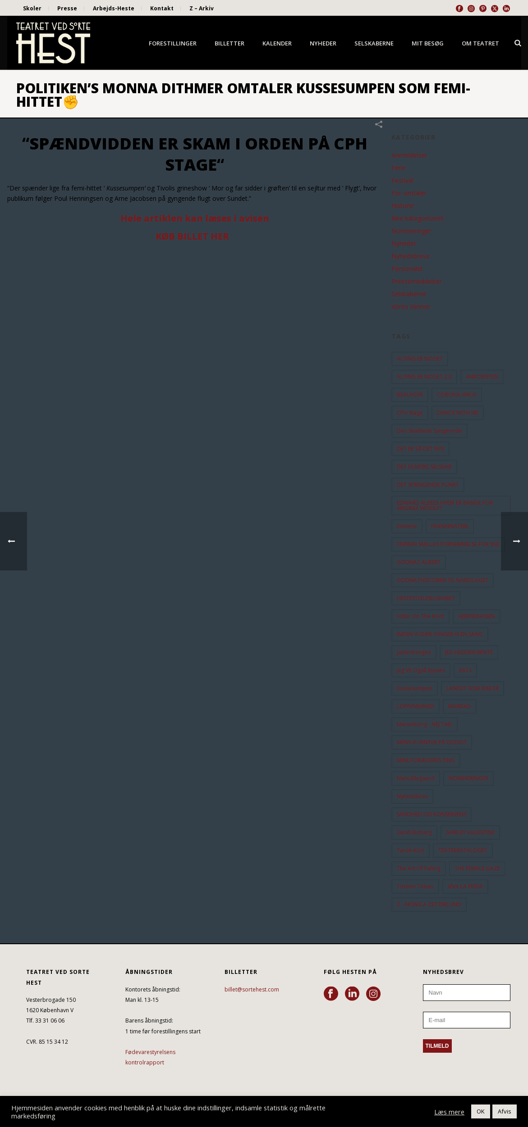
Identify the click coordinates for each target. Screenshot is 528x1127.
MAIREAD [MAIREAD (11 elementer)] (459, 706)
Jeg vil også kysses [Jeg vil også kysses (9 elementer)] (421, 670)
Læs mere (449, 1112)
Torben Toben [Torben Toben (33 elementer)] (415, 886)
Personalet (407, 269)
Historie (402, 206)
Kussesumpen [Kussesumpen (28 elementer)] (414, 688)
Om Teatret (480, 43)
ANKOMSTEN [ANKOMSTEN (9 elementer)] (482, 376)
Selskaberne (374, 43)
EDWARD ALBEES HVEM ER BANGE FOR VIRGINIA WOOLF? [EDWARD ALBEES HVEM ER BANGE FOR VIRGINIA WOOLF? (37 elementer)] (445, 505)
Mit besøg (428, 43)
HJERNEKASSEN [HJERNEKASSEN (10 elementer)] (476, 616)
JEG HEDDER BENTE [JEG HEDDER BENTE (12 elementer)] (469, 652)
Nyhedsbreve (410, 256)
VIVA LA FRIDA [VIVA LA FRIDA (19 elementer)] (465, 886)
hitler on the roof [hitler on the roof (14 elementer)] (420, 616)
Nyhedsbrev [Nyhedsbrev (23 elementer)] (412, 796)
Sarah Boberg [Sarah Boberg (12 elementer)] (414, 832)
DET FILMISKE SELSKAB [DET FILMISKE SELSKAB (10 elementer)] (424, 467)
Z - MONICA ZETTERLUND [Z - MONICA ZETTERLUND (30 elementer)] (429, 904)
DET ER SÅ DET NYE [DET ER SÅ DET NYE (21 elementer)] (420, 449)
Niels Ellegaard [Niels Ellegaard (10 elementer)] (416, 778)
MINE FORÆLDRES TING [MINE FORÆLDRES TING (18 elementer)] (426, 760)
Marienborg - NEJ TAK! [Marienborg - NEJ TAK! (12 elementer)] (424, 724)
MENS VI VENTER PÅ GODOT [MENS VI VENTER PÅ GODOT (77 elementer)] (432, 742)
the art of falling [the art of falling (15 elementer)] (419, 868)
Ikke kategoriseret (417, 218)
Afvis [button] (504, 1111)
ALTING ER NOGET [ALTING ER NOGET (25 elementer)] (420, 358)
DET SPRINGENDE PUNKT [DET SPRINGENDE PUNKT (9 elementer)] (428, 485)
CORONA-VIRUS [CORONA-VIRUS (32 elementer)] (457, 394)
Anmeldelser (409, 155)
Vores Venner (410, 307)
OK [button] (481, 1111)
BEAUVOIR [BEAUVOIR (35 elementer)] (410, 394)
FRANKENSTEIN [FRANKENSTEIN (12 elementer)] (449, 526)
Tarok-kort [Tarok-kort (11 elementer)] (410, 850)
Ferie (398, 168)
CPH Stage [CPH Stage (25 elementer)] (410, 412)
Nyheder (323, 43)
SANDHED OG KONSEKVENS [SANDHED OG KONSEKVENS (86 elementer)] (431, 814)
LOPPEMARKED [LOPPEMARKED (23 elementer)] (415, 706)
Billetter (229, 43)
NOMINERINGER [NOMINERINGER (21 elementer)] (468, 778)
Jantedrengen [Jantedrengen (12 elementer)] (414, 652)
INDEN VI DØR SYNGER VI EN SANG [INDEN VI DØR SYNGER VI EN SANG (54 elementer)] (440, 634)
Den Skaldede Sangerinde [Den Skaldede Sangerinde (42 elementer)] (429, 431)
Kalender (277, 43)
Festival (402, 181)
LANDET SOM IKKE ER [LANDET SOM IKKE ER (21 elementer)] (472, 688)
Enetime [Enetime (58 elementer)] (407, 526)
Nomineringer (411, 231)
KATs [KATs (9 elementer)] (465, 670)
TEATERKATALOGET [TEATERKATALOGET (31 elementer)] (462, 850)
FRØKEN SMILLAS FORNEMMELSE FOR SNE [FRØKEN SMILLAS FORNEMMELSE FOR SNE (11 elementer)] (448, 544)
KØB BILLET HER (192, 236)
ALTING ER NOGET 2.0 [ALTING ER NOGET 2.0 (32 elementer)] (424, 376)
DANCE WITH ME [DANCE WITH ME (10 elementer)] (457, 412)
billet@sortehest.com (252, 989)
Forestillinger (173, 43)
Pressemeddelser (416, 281)
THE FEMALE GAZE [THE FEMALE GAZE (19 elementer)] (477, 868)
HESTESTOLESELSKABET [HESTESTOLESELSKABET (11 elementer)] (426, 598)
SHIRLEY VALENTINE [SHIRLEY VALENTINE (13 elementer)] (470, 832)
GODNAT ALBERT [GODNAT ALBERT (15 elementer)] (419, 562)
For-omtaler (409, 193)
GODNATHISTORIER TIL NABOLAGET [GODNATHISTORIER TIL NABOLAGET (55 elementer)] (442, 580)
